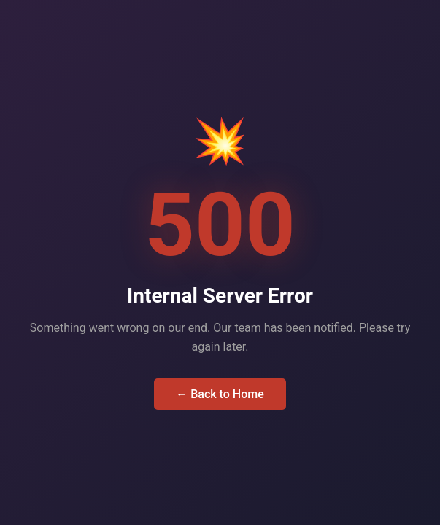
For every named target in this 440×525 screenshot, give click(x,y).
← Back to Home (220, 394)
